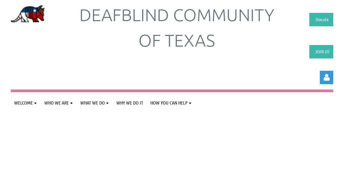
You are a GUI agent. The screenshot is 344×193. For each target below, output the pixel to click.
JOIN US (322, 51)
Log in (326, 77)
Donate (322, 19)
